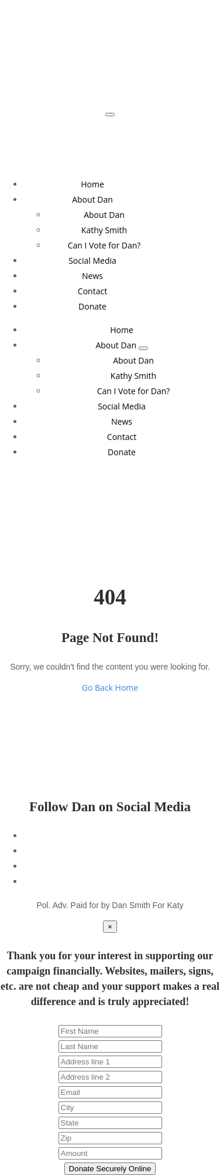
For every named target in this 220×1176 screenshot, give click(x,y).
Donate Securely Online (110, 1168)
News (92, 275)
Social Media (92, 260)
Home (92, 184)
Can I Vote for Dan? (104, 245)
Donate (92, 306)
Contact (92, 291)
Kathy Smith (104, 230)
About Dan (92, 199)
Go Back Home (110, 687)
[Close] (110, 926)
